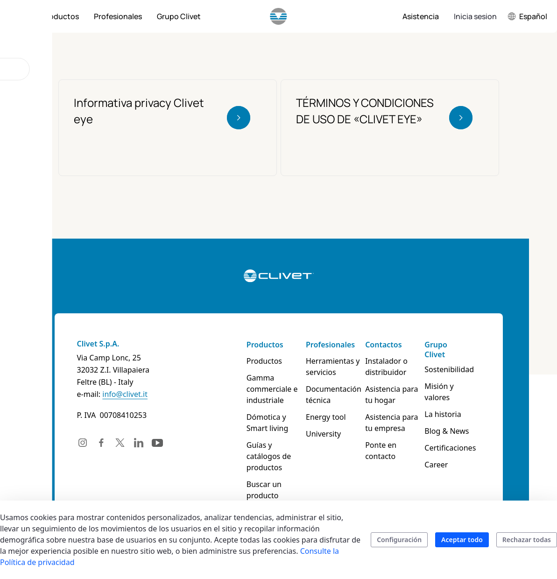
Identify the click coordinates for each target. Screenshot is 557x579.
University (323, 434)
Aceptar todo (462, 539)
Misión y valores (438, 391)
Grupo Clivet (435, 349)
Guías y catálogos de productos (269, 456)
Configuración (399, 539)
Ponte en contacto (380, 450)
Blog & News (446, 431)
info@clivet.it (125, 394)
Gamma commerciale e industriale (272, 389)
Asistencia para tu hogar (391, 394)
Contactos (383, 344)
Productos (265, 344)
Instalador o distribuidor (386, 366)
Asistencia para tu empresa (391, 422)
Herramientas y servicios (333, 366)
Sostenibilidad (449, 369)
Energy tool (326, 417)
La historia (442, 414)
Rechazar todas (526, 539)
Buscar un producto (264, 490)
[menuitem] (60, 16)
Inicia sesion (475, 16)
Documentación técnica (333, 394)
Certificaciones (450, 448)
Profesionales (330, 344)
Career (436, 464)
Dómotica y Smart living (268, 422)
